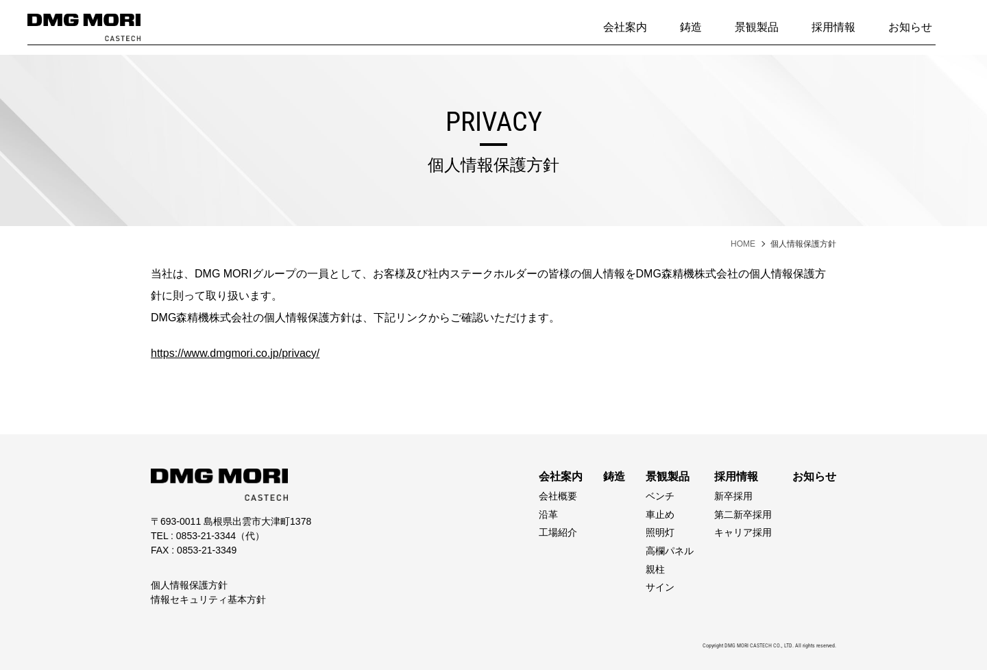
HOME (743, 244)
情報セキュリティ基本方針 (208, 599)
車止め (660, 514)
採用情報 (833, 27)
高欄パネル (670, 550)
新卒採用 (733, 496)
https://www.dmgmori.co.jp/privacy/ (235, 353)
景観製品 (757, 27)
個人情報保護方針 (189, 585)
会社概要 (558, 496)
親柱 (655, 569)
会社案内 (625, 27)
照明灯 (660, 532)
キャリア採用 (743, 532)
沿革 (548, 514)
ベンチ (660, 496)
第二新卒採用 (743, 514)
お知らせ (910, 27)
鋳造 (691, 27)
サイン (660, 587)
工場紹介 (558, 532)
